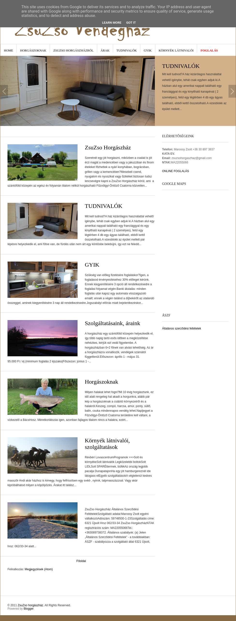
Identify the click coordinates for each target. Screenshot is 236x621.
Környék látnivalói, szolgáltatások (107, 443)
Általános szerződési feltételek (181, 328)
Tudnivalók (126, 50)
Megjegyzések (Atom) (39, 569)
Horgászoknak (33, 50)
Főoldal (81, 561)
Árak (104, 50)
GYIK (148, 50)
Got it (131, 22)
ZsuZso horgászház (30, 605)
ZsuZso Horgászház (108, 147)
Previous (4, 91)
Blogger (29, 608)
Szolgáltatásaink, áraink (112, 323)
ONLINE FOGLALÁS (175, 171)
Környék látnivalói (176, 50)
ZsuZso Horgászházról (73, 50)
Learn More (112, 22)
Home (8, 50)
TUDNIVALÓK (103, 206)
